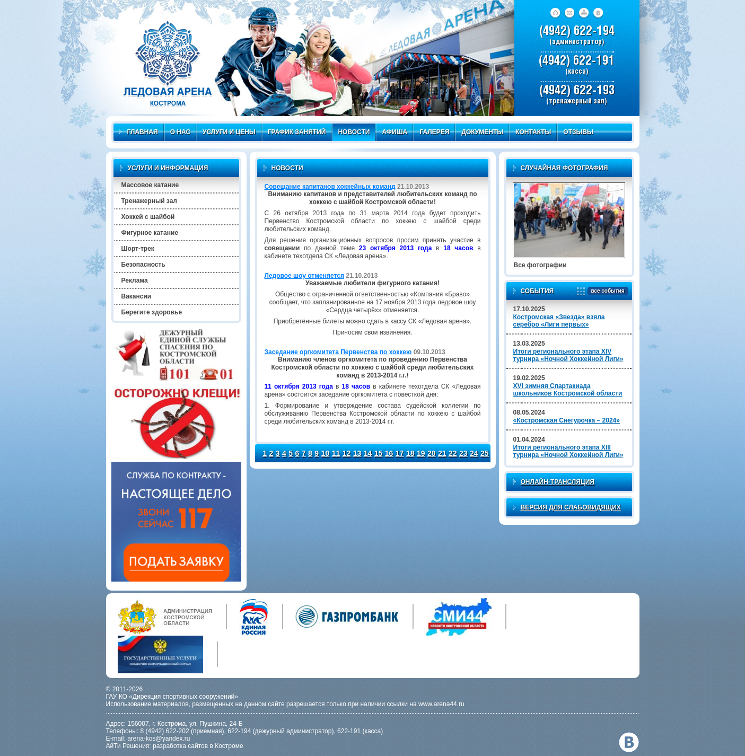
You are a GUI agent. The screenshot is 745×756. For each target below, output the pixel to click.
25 (484, 453)
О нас (180, 132)
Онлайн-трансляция (557, 482)
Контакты (533, 132)
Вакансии (136, 296)
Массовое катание (150, 185)
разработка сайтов (180, 746)
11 (336, 453)
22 (453, 453)
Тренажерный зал (149, 201)
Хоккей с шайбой (148, 217)
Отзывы (578, 132)
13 (357, 453)
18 (410, 453)
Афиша (394, 132)
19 (421, 453)
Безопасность (143, 264)
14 (368, 453)
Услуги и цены (229, 132)
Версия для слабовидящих (571, 507)
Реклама (134, 280)
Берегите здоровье (151, 312)
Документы (482, 132)
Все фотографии (540, 265)
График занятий (297, 132)
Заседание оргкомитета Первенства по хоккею (338, 352)
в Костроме (226, 746)
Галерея (434, 132)
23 (463, 453)
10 (325, 453)
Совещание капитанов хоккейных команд (330, 186)
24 (474, 453)
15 (378, 453)
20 (431, 453)
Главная (138, 132)
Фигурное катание (150, 232)
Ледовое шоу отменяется (304, 275)
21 (442, 453)
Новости (354, 132)
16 (389, 453)
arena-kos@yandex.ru (158, 738)
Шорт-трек (137, 248)
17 (400, 453)
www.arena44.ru (441, 704)
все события (606, 291)
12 (347, 453)
